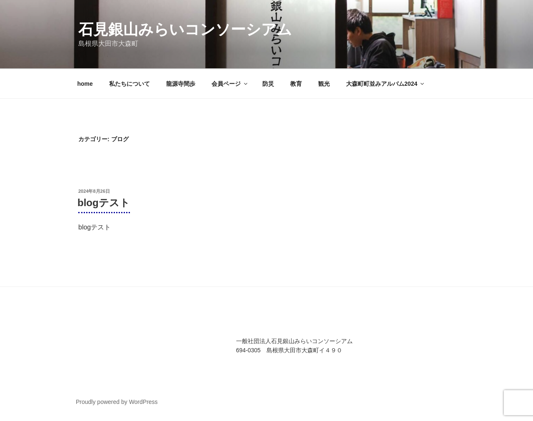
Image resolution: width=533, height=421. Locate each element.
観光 (324, 83)
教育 (296, 83)
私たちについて (129, 83)
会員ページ (230, 83)
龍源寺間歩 (180, 83)
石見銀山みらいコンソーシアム (185, 29)
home (85, 83)
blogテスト (103, 202)
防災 (268, 83)
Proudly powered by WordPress (117, 402)
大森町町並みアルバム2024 (385, 83)
